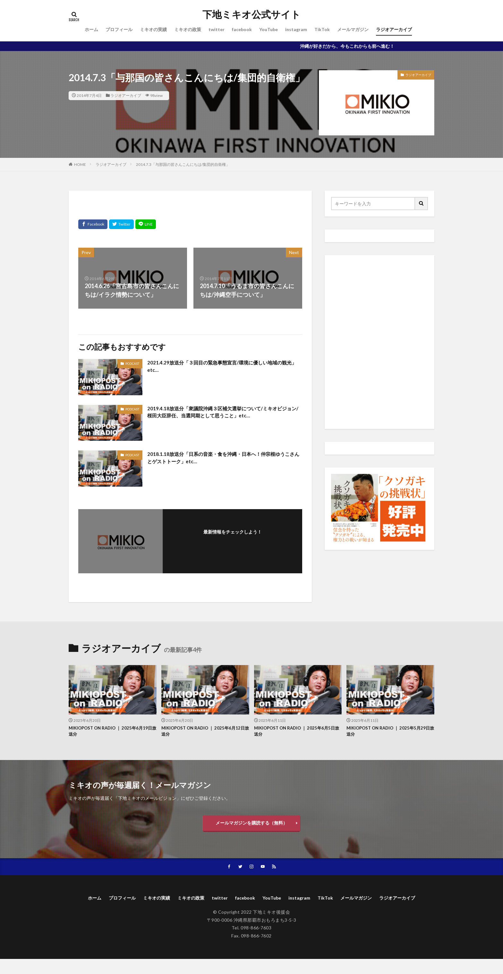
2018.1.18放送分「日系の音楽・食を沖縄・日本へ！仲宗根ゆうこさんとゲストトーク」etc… (223, 459)
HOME (80, 164)
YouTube (268, 29)
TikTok (322, 29)
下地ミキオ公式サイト (251, 14)
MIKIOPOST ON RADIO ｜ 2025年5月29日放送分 (387, 732)
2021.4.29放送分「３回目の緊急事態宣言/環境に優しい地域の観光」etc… (224, 367)
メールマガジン (353, 29)
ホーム (91, 29)
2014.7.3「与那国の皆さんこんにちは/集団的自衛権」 (183, 164)
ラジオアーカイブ (394, 29)
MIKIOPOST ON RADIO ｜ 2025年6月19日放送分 (110, 732)
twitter (217, 29)
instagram (296, 29)
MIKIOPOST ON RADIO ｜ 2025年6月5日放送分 (296, 732)
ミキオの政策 (187, 29)
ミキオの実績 (153, 29)
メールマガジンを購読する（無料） (251, 826)
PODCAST (132, 363)
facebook (242, 29)
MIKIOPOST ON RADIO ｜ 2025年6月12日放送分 (202, 732)
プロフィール (119, 29)
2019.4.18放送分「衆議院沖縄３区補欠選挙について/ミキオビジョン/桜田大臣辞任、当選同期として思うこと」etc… (224, 413)
